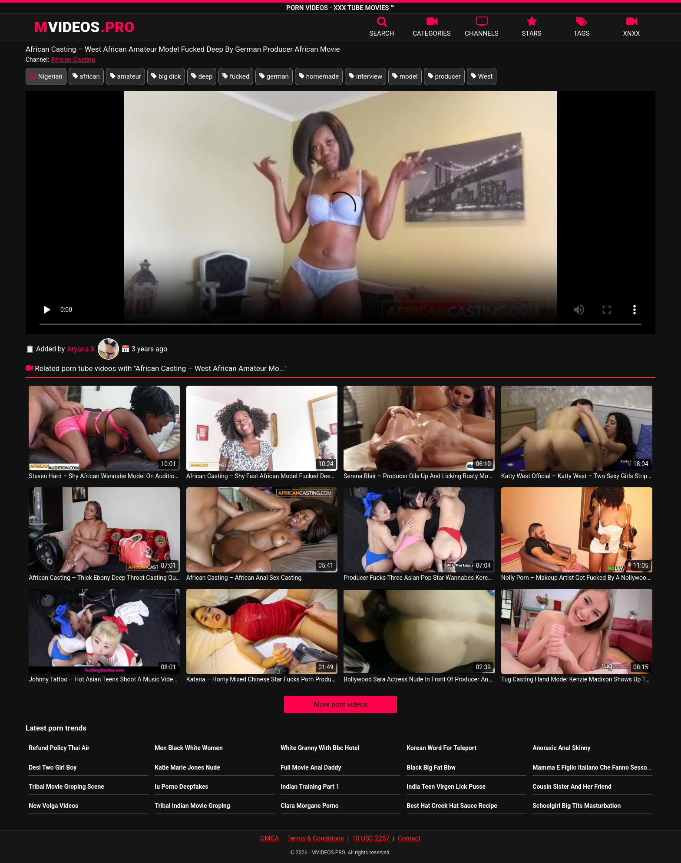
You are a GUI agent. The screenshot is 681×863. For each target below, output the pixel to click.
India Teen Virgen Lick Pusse (446, 786)
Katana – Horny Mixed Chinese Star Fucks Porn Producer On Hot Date (261, 679)
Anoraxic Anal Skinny (561, 747)
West (482, 76)
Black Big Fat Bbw (431, 767)
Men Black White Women (189, 747)
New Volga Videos (53, 805)
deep (202, 76)
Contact (409, 838)
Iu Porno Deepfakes (181, 786)
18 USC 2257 (371, 838)
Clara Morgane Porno (309, 805)
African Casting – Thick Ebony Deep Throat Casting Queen (104, 577)
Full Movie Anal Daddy (311, 767)
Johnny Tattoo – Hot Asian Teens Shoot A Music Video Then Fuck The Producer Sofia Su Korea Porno (104, 679)
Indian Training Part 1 (310, 786)
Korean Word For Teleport (441, 747)
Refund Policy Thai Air (59, 747)
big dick (166, 76)
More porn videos (340, 704)
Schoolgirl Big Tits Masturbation (576, 805)
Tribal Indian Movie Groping (192, 805)
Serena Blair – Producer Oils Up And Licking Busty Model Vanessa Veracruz (419, 476)
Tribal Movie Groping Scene (66, 786)
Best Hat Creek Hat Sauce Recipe (452, 805)
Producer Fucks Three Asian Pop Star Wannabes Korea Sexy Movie (419, 577)
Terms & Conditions (315, 838)
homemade (319, 76)
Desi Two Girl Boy (52, 767)
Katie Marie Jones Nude (187, 767)
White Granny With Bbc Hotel (320, 747)
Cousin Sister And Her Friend (572, 786)
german (274, 76)
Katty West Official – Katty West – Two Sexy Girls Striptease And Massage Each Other (576, 476)
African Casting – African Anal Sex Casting (243, 577)
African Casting (73, 59)
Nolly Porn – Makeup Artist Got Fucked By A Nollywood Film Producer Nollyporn (576, 577)
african (86, 76)
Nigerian (46, 76)
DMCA (270, 838)
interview (365, 76)
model (405, 76)
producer (444, 76)
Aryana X (93, 349)
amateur (125, 76)
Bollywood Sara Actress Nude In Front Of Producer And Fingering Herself (419, 679)
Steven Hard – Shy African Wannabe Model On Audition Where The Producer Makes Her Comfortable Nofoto (104, 476)
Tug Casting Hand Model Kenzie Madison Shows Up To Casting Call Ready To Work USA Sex (576, 679)
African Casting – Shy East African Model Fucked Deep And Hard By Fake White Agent (261, 476)
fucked (235, 76)
